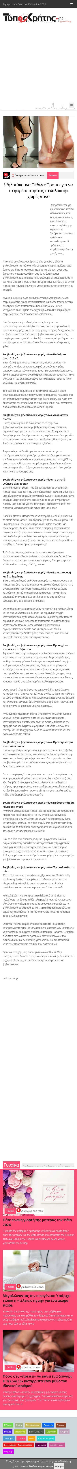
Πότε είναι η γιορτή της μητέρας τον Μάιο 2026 (37, 1222)
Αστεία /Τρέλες (56, 1444)
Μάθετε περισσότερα (41, 1466)
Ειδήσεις (8, 1425)
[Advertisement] (38, 63)
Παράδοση (20, 1431)
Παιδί (31, 1438)
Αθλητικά (64, 1431)
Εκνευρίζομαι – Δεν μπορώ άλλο (18, 1444)
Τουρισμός (9, 1438)
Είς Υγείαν (51, 1431)
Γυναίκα (53, 175)
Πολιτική (60, 1425)
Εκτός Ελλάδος (36, 1431)
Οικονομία (48, 1425)
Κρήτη (19, 1425)
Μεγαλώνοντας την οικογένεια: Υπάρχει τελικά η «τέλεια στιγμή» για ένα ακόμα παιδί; (37, 1300)
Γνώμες (7, 1431)
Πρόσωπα (41, 1444)
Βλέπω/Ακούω (32, 1425)
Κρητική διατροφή (46, 1438)
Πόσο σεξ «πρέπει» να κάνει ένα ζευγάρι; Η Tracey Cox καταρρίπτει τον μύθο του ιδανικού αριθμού (37, 1381)
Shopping (8, 1451)
